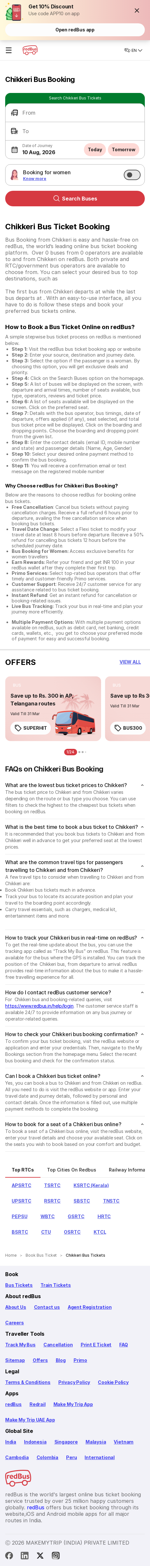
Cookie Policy (113, 1382)
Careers (14, 1322)
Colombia (48, 1457)
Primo (80, 1360)
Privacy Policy (74, 1382)
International (100, 1457)
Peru (71, 1457)
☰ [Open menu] (8, 50)
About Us (15, 1307)
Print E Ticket (96, 1344)
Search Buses (75, 198)
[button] (137, 10)
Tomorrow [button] (123, 149)
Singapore (66, 1442)
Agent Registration (90, 1307)
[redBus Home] (30, 50)
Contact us (47, 1307)
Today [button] (95, 149)
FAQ (123, 1344)
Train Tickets (55, 1285)
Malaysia (96, 1442)
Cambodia (17, 1457)
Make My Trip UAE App (30, 1420)
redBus (13, 1404)
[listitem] (17, 685)
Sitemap (15, 1360)
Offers (40, 1360)
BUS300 (128, 728)
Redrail (37, 1404)
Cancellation (58, 1344)
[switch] (132, 175)
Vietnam (123, 1442)
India (10, 1442)
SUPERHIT (30, 728)
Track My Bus (20, 1344)
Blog (61, 1360)
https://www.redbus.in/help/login (39, 1006)
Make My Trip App (73, 1404)
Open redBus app (75, 29)
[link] (53, 708)
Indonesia (35, 1442)
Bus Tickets (19, 1285)
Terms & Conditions (28, 1382)
